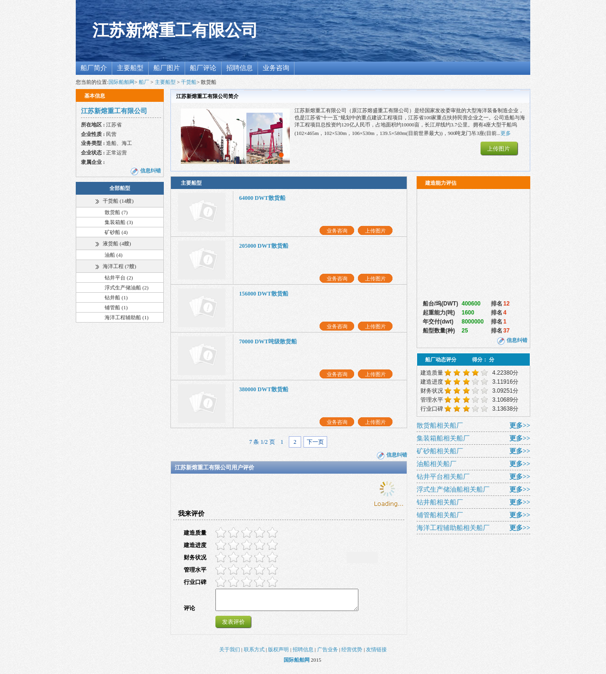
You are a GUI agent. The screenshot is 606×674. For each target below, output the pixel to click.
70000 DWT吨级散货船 (268, 341)
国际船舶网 (121, 82)
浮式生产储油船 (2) (127, 287)
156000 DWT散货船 (263, 293)
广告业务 (327, 653)
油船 (436, 463)
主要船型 (130, 68)
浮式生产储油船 (453, 489)
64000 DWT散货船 (262, 198)
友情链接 (376, 653)
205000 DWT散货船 (263, 246)
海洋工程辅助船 (453, 527)
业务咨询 (276, 68)
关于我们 (229, 653)
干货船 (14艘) (118, 201)
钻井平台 (443, 476)
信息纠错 (150, 170)
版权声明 (278, 653)
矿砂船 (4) (116, 232)
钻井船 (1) (116, 297)
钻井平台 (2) (119, 277)
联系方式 (254, 653)
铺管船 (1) (116, 307)
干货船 (188, 82)
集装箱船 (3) (119, 222)
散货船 (440, 425)
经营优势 (351, 653)
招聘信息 (239, 68)
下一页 (315, 442)
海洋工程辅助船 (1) (127, 317)
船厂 (144, 82)
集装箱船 (443, 438)
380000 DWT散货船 (263, 389)
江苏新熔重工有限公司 (175, 30)
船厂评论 (203, 68)
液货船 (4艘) (117, 243)
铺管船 (440, 515)
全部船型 (119, 188)
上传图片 (498, 148)
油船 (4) (114, 255)
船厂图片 (166, 68)
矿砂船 (440, 451)
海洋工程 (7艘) (119, 266)
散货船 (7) (116, 212)
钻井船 (440, 502)
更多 (505, 133)
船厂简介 (93, 68)
